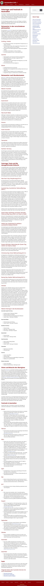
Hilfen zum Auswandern (37, 18)
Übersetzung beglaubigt (37, 23)
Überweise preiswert (36, 42)
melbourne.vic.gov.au (11, 454)
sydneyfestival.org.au (14, 413)
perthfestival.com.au (8, 432)
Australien (9, 29)
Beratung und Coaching (37, 20)
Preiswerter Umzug (36, 24)
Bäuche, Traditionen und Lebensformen (11, 376)
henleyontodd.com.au (8, 506)
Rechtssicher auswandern (37, 21)
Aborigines (7, 369)
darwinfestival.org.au (16, 523)
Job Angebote (35, 32)
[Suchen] (41, 10)
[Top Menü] (22, 4)
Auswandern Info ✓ (10, 2)
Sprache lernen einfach (36, 33)
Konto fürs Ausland (36, 30)
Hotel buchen (35, 41)
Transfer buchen (35, 38)
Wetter (4, 77)
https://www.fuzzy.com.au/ (9, 548)
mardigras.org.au (11, 451)
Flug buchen (35, 37)
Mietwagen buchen (36, 39)
